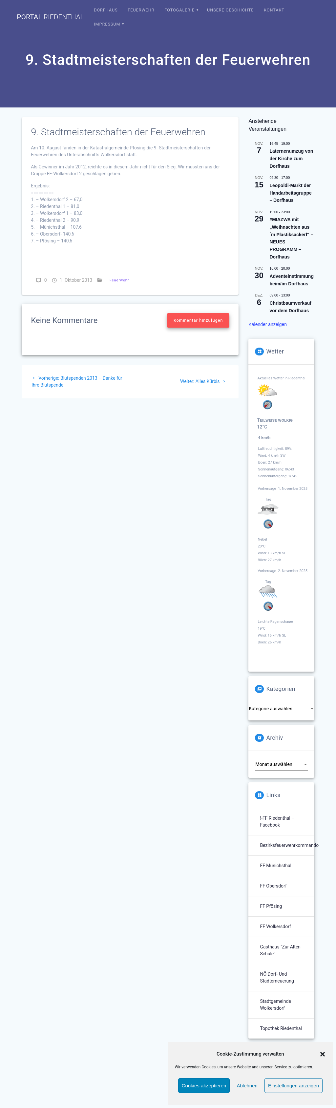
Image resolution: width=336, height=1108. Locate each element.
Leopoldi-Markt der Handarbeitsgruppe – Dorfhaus (290, 193)
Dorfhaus (106, 10)
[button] (322, 1054)
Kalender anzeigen (267, 324)
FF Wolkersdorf (275, 926)
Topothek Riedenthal (281, 1028)
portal (50, 17)
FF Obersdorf (273, 885)
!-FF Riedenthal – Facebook (277, 821)
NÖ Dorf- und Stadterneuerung (277, 977)
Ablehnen (247, 1085)
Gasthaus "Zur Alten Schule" (280, 950)
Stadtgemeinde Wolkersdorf (275, 1005)
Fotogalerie (179, 10)
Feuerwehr (141, 10)
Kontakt (274, 10)
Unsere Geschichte (230, 10)
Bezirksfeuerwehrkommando (289, 845)
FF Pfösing (271, 906)
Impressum (107, 24)
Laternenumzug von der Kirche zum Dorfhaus (291, 158)
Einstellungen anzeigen (293, 1085)
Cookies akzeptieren (204, 1085)
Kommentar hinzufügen (198, 320)
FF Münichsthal (275, 865)
